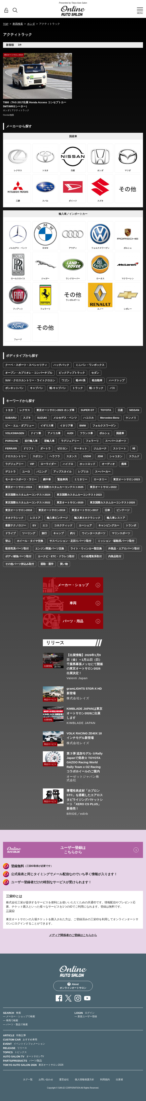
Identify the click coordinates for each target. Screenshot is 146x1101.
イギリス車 (46, 425)
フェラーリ (92, 440)
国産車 (120, 433)
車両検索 (17, 23)
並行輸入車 (31, 440)
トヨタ (9, 410)
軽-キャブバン (57, 387)
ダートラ (45, 448)
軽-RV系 (80, 380)
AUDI (70, 433)
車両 (73, 603)
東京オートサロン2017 (85, 510)
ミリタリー (80, 479)
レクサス (25, 410)
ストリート (119, 448)
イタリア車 (66, 425)
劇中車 (47, 479)
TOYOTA (106, 410)
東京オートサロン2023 (126, 479)
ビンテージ (123, 510)
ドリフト (28, 448)
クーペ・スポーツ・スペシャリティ (26, 364)
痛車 (123, 463)
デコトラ (10, 471)
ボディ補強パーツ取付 (18, 556)
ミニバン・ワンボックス (90, 364)
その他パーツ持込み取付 (19, 563)
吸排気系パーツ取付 (17, 548)
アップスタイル (62, 471)
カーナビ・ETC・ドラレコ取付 (56, 556)
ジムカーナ (100, 448)
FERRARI (11, 448)
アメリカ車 (54, 433)
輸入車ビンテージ (57, 517)
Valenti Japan (77, 678)
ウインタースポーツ (93, 533)
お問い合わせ (46, 1079)
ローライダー (48, 463)
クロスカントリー (15, 456)
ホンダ (31, 23)
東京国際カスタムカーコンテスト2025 (60, 487)
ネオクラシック (14, 517)
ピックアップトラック (72, 372)
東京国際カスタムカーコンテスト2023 (79, 494)
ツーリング (28, 533)
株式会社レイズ (78, 698)
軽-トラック (96, 387)
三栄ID (10, 910)
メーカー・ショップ (73, 585)
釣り (72, 533)
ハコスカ (88, 417)
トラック (77, 387)
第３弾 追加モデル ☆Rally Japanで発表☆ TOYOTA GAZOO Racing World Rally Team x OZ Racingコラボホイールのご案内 (85, 762)
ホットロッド (87, 463)
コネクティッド (63, 525)
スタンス (71, 456)
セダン (95, 372)
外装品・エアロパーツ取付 (124, 548)
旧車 (107, 510)
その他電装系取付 (91, 556)
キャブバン (36, 387)
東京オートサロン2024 (18, 487)
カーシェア (85, 525)
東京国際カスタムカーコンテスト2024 (27, 494)
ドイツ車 (36, 433)
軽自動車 (97, 380)
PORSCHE (11, 440)
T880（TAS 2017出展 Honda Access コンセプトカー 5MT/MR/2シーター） (34, 104)
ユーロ (26, 471)
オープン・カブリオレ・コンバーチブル (28, 372)
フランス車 (86, 433)
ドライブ (10, 533)
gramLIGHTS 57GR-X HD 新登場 (84, 691)
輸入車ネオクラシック (87, 517)
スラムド (134, 456)
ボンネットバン (14, 387)
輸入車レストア (116, 517)
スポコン (38, 456)
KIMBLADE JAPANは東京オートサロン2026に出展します (84, 713)
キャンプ (58, 533)
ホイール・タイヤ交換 (30, 540)
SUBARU (10, 417)
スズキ (27, 417)
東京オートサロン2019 (51, 510)
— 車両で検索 (10, 1020)
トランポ (131, 525)
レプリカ (83, 471)
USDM (87, 456)
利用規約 (105, 1079)
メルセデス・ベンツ (65, 417)
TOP (5, 24)
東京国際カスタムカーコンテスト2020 (112, 502)
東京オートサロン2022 (103, 487)
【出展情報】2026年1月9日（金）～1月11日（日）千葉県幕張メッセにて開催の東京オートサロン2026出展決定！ (85, 664)
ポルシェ (104, 433)
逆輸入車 (49, 440)
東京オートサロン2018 (18, 510)
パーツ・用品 (73, 621)
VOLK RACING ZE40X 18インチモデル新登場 (84, 735)
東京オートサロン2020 (70, 502)
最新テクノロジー (15, 525)
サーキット (80, 448)
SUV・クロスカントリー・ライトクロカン (30, 380)
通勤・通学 (46, 563)
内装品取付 (114, 556)
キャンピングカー (108, 525)
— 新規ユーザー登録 (86, 1016)
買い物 (64, 563)
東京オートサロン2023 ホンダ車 (55, 410)
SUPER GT (87, 410)
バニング (41, 471)
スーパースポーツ (115, 440)
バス (112, 387)
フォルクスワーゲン (104, 425)
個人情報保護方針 (84, 1079)
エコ (45, 525)
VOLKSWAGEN (14, 433)
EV (34, 525)
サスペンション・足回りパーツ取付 (70, 540)
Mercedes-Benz (109, 417)
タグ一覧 (28, 1079)
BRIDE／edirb (77, 813)
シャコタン (115, 456)
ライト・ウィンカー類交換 (86, 548)
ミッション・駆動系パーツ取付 (116, 540)
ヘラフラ (54, 456)
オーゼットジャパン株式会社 (83, 778)
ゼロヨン (62, 448)
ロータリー (100, 479)
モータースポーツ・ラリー (21, 479)
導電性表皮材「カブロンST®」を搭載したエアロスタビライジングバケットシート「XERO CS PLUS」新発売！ (85, 799)
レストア (35, 517)
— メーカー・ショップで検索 (19, 1016)
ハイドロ (68, 463)
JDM (100, 456)
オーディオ (108, 463)
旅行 (44, 533)
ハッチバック (61, 364)
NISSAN (134, 410)
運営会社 (64, 1079)
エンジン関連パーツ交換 (49, 548)
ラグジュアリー (70, 440)
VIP (32, 463)
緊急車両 (62, 479)
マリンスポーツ (121, 533)
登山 (7, 540)
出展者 (119, 1079)
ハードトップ (116, 380)
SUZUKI (42, 417)
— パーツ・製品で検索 (15, 1024)
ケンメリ (131, 417)
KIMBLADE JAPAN (81, 723)
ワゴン (65, 380)
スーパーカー (103, 471)
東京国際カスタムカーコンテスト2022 (27, 502)
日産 (120, 410)
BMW (82, 425)
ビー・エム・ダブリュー (19, 425)
